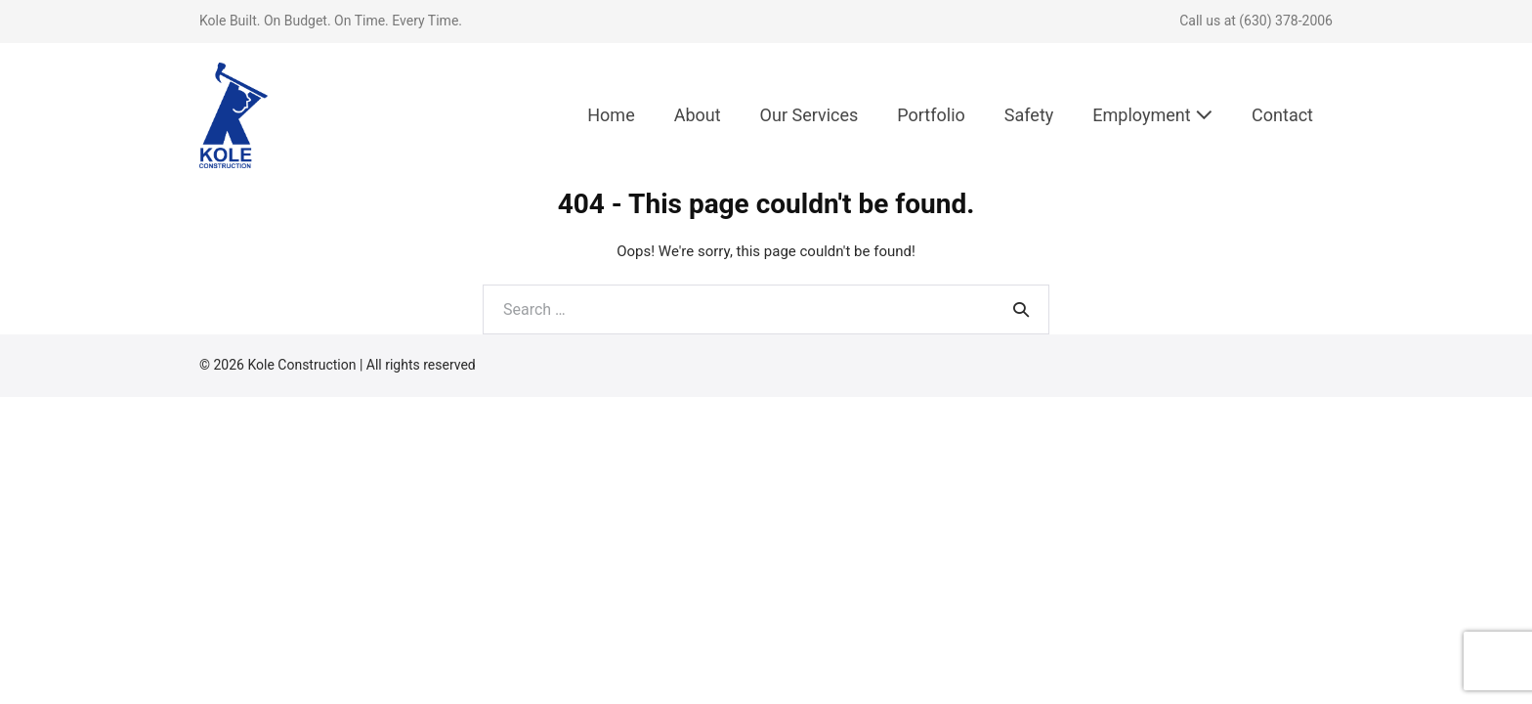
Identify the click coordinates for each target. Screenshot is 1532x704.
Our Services (809, 115)
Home (610, 115)
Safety (1028, 115)
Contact (1282, 115)
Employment (1152, 115)
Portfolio (930, 115)
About (697, 115)
